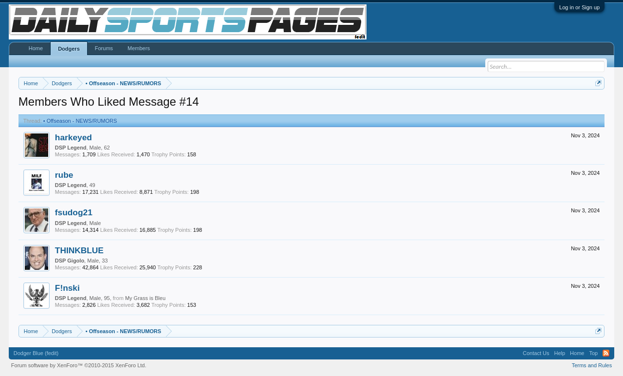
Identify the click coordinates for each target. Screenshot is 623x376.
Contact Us (536, 353)
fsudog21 (73, 212)
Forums (104, 48)
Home (36, 48)
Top (593, 353)
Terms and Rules (592, 365)
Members (139, 48)
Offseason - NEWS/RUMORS (80, 121)
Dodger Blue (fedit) (36, 353)
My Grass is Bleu (145, 298)
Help (559, 353)
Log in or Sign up (579, 7)
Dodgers (69, 49)
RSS (606, 353)
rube (64, 175)
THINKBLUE (79, 250)
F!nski (67, 288)
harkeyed (73, 137)
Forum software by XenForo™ (79, 365)
